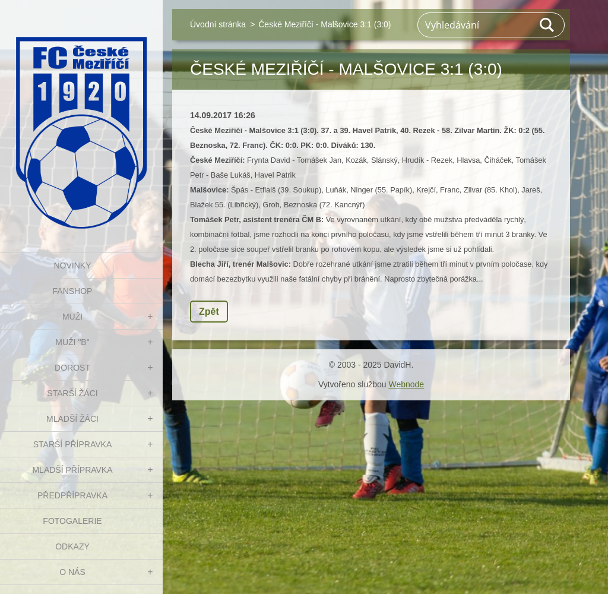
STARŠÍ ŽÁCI (72, 393)
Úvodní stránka (218, 24)
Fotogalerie (72, 521)
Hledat (547, 25)
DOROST (72, 367)
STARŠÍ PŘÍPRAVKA (72, 444)
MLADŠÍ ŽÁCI (72, 419)
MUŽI (72, 316)
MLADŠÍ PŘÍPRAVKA (72, 470)
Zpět (209, 312)
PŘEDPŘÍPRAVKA (72, 495)
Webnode (406, 384)
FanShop (73, 291)
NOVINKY (72, 265)
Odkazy (72, 546)
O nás (72, 572)
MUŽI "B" (72, 342)
